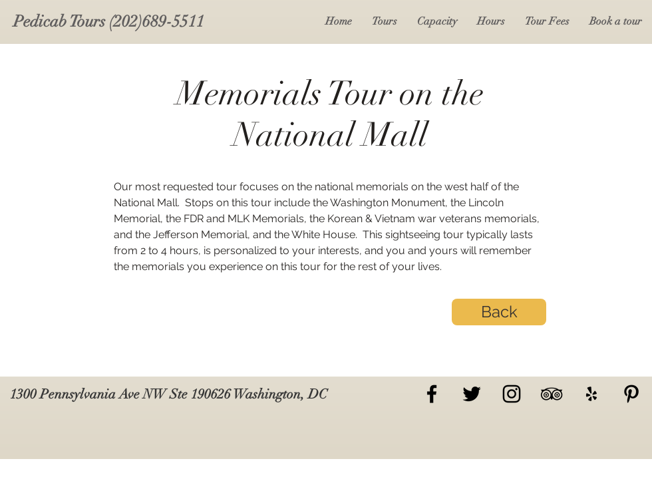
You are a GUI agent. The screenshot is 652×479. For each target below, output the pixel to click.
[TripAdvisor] (552, 394)
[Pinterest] (631, 394)
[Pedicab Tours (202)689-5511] (108, 21)
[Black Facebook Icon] (432, 394)
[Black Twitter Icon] (472, 394)
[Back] (499, 312)
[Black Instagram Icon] (512, 394)
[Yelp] (591, 394)
